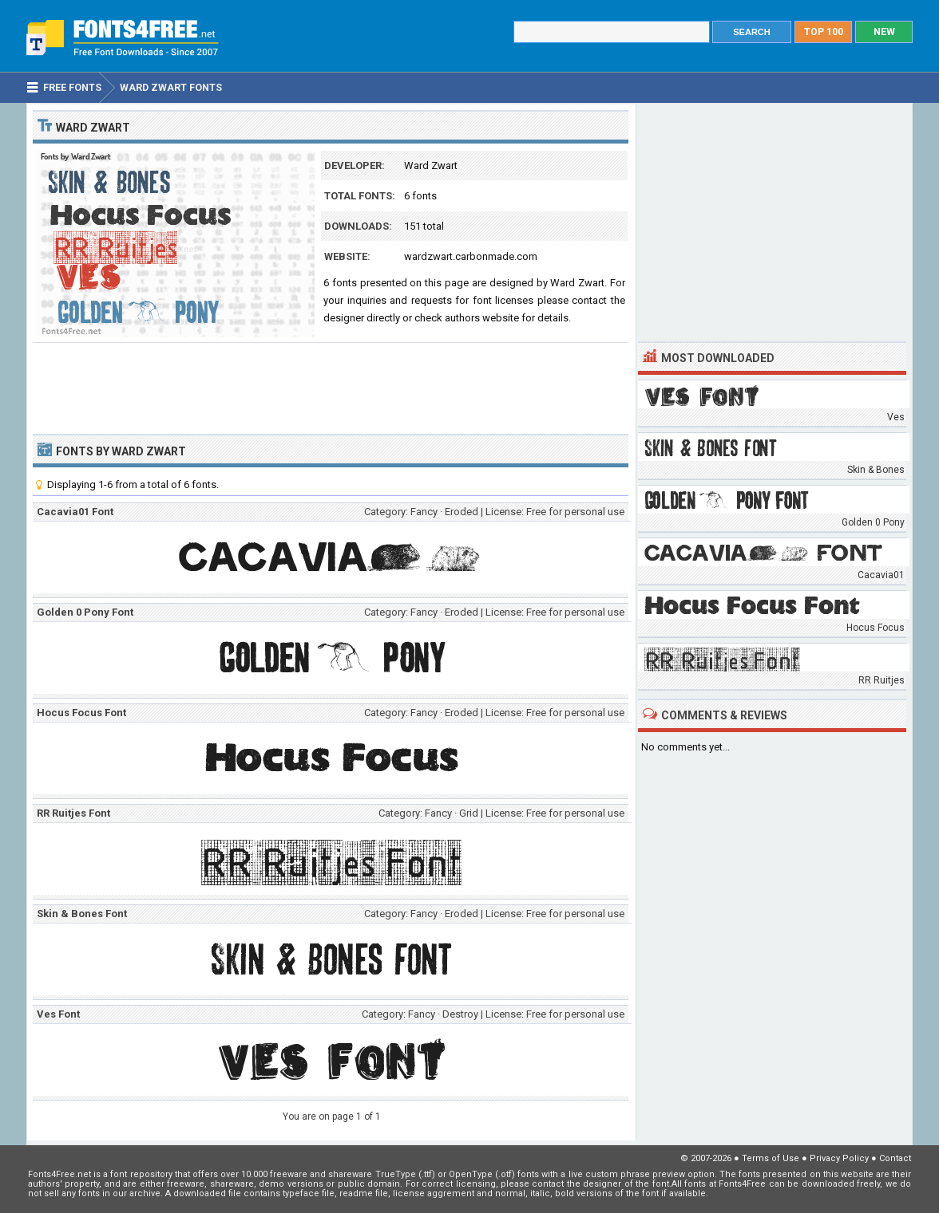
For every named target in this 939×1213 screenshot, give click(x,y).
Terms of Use (770, 1158)
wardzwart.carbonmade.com (470, 256)
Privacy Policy (839, 1158)
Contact (895, 1158)
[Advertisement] (330, 387)
